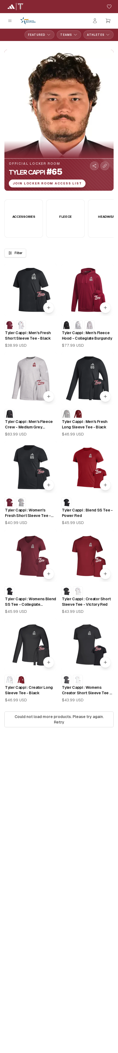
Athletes (98, 35)
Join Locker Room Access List (47, 183)
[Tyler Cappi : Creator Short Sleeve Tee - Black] (66, 591)
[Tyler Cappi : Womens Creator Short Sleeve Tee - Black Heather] (66, 680)
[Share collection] (94, 165)
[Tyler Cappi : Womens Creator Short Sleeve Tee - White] (78, 680)
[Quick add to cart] (48, 307)
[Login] (94, 20)
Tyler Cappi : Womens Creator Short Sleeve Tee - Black (86, 690)
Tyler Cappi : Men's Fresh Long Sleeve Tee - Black (85, 424)
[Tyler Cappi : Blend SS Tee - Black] (66, 502)
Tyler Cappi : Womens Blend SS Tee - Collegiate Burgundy (30, 602)
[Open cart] (108, 20)
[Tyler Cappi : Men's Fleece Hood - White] (78, 325)
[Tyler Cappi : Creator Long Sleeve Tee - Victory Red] (21, 680)
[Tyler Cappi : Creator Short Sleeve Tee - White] (78, 591)
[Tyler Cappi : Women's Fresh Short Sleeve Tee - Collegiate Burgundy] (9, 502)
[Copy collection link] (104, 165)
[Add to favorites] (109, 6)
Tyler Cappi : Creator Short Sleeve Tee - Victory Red (86, 602)
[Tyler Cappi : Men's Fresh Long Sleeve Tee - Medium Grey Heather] (66, 414)
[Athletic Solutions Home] (28, 20)
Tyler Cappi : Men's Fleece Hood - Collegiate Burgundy (87, 335)
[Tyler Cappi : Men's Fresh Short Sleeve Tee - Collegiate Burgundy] (9, 325)
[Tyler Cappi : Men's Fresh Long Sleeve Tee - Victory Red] (78, 414)
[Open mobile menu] (9, 20)
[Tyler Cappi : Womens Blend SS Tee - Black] (9, 591)
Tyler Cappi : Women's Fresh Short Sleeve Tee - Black (28, 513)
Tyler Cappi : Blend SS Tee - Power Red (87, 513)
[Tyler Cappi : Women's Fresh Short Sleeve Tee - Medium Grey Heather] (21, 502)
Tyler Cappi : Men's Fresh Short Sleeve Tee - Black (28, 335)
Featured (39, 35)
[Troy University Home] (15, 6)
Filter (15, 253)
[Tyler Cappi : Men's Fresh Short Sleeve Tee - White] (21, 325)
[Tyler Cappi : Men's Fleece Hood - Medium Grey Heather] (89, 325)
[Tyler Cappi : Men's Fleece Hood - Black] (66, 325)
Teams (69, 35)
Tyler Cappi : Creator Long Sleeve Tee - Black (29, 690)
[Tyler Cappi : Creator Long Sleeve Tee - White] (9, 680)
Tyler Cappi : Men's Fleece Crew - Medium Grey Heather (29, 424)
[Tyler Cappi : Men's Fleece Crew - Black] (9, 414)
